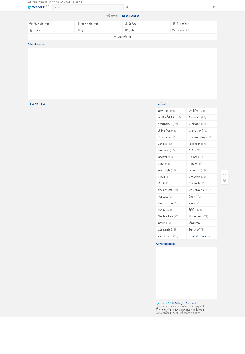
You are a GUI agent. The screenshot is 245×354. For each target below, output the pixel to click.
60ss (173, 312)
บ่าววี (163, 183)
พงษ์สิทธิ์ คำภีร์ (169, 117)
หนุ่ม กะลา (166, 150)
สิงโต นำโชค (167, 137)
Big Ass (196, 157)
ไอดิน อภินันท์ (168, 203)
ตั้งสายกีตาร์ (162, 309)
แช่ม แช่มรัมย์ (168, 230)
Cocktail (165, 157)
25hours (165, 144)
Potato (195, 164)
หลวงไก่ (165, 210)
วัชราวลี (196, 197)
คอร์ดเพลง (112, 16)
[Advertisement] (122, 73)
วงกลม (164, 177)
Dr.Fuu (195, 150)
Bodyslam (197, 117)
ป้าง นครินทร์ (168, 190)
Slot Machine (168, 216)
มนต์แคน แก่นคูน (200, 137)
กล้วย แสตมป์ (168, 124)
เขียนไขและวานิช (201, 190)
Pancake (166, 197)
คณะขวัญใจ (167, 170)
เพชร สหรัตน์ (199, 131)
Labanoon (197, 144)
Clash (164, 164)
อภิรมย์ (164, 223)
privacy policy (178, 309)
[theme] (213, 7)
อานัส (194, 203)
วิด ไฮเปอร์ (197, 170)
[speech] (127, 7)
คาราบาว (166, 111)
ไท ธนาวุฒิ (197, 230)
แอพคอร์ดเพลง (195, 309)
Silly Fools (197, 183)
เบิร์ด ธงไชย (167, 131)
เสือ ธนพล (197, 223)
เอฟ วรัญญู (197, 177)
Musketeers (198, 216)
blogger (195, 312)
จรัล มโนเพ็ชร (168, 236)
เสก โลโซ (197, 111)
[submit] (119, 7)
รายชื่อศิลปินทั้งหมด (200, 236)
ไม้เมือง (195, 210)
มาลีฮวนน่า (197, 124)
